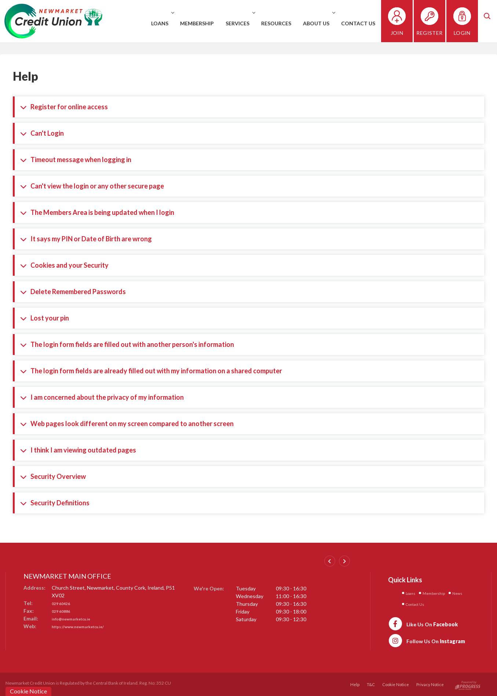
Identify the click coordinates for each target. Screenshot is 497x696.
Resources (282, 23)
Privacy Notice (430, 683)
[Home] (53, 20)
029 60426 (64, 603)
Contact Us (364, 23)
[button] (491, 21)
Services (246, 23)
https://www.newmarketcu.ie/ (88, 626)
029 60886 (64, 611)
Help (352, 683)
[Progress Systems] (467, 683)
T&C (369, 683)
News (412, 603)
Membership (203, 23)
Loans (168, 23)
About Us (324, 23)
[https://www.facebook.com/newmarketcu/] (423, 622)
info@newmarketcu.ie (78, 618)
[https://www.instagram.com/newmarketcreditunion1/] (426, 639)
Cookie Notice (394, 683)
